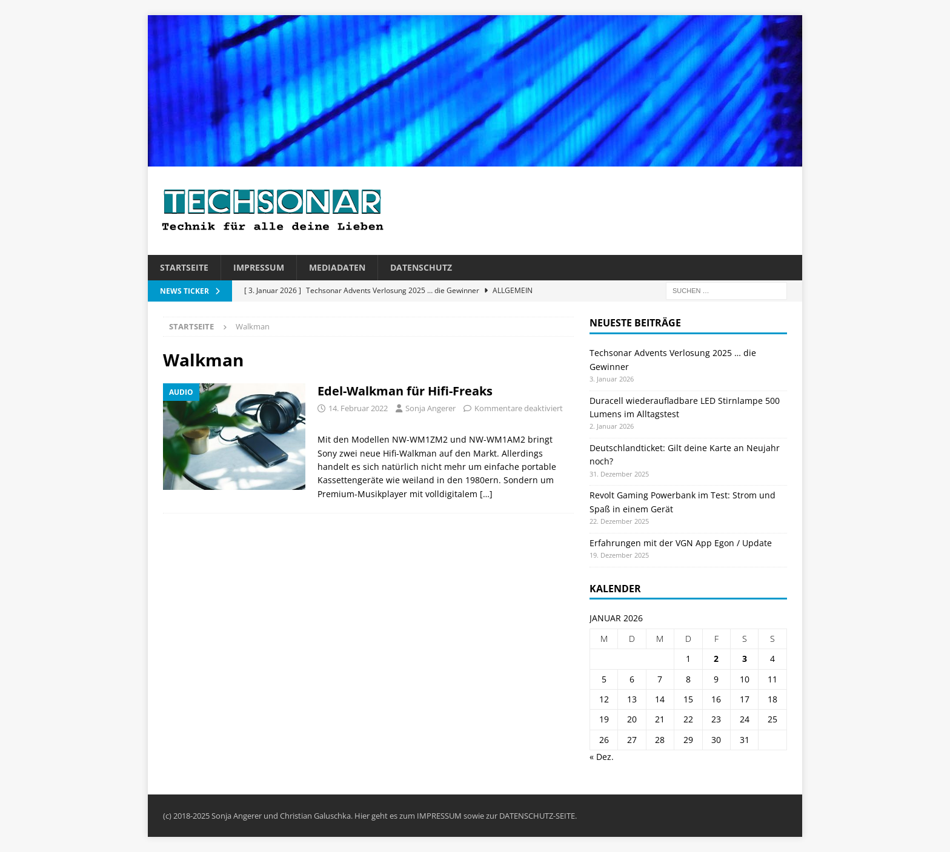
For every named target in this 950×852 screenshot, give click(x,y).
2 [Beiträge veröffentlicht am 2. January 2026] (716, 658)
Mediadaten (337, 267)
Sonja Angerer (430, 408)
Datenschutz (421, 267)
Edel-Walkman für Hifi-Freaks (405, 391)
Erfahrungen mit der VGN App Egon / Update (681, 543)
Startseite (184, 267)
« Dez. (602, 756)
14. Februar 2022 (358, 408)
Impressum (258, 267)
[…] (486, 494)
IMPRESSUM (439, 815)
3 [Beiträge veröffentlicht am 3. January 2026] (744, 658)
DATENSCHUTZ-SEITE (537, 815)
